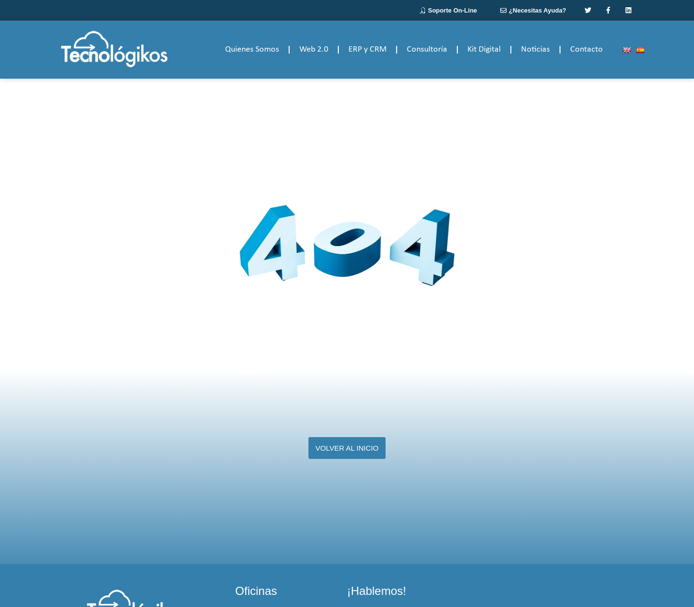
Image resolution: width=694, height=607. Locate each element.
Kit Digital (484, 49)
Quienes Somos (252, 49)
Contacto (586, 49)
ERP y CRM (367, 49)
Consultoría (427, 49)
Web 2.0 (313, 49)
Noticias (535, 49)
